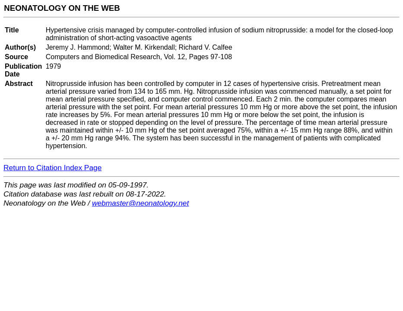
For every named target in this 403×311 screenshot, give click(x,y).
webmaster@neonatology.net (140, 203)
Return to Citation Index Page (52, 167)
